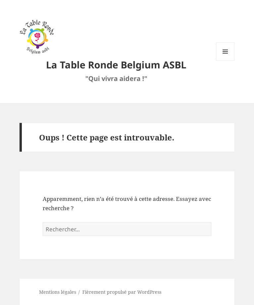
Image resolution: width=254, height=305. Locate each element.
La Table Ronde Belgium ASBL (116, 64)
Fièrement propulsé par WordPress (121, 292)
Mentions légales (57, 292)
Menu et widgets (225, 60)
